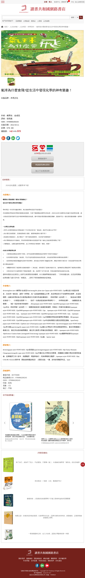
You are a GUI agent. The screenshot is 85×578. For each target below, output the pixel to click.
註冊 (45, 2)
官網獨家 (19, 21)
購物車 (63, 2)
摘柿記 (33, 21)
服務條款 (29, 558)
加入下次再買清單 (42, 171)
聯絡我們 (51, 561)
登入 (50, 2)
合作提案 (34, 561)
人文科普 (23, 27)
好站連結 (59, 561)
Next (73, 423)
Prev (4, 423)
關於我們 (22, 558)
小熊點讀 (26, 21)
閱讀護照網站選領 (42, 165)
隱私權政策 (38, 558)
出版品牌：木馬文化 (9, 98)
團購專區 (54, 558)
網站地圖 (46, 558)
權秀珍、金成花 (13, 116)
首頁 (6, 27)
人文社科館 (14, 27)
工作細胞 (46, 21)
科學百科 (31, 27)
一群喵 (39, 21)
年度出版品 (42, 561)
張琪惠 (9, 119)
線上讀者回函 (79, 2)
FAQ (72, 2)
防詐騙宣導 (62, 558)
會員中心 (57, 2)
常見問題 (26, 561)
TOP (82, 464)
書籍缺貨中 (42, 158)
